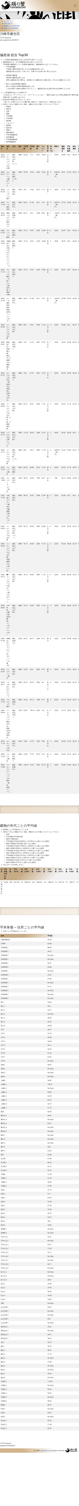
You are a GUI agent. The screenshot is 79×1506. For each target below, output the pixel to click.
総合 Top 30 (8, 23)
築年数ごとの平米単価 (12, 26)
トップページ (8, 21)
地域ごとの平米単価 (11, 28)
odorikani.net (46, 1450)
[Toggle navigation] (75, 6)
